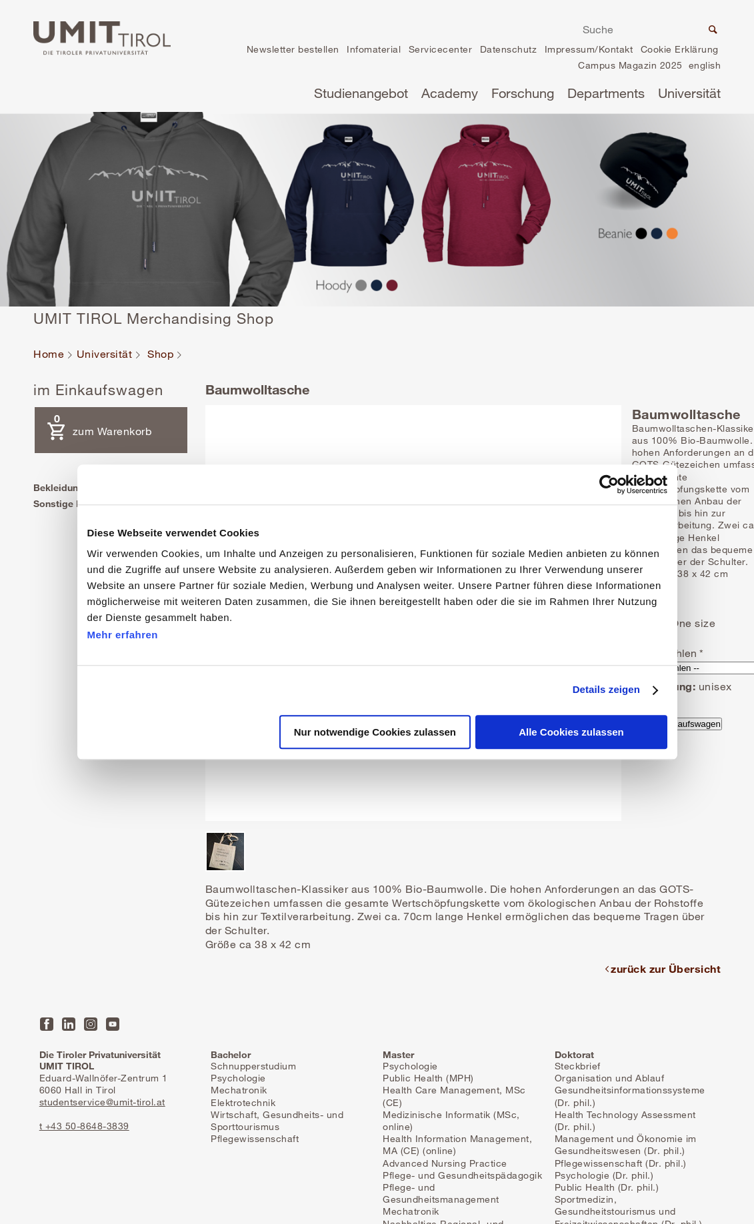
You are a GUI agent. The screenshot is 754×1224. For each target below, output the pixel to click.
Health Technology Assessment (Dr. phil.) (625, 1120)
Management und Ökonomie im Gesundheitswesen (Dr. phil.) (626, 1144)
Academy (449, 93)
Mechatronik (239, 1089)
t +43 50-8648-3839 (84, 1125)
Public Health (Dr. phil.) (607, 1187)
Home (48, 354)
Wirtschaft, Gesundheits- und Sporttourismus (277, 1120)
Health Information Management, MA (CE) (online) (457, 1144)
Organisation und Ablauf (610, 1077)
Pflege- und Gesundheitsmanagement (441, 1193)
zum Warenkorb (96, 425)
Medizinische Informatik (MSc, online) (451, 1120)
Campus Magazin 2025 (630, 65)
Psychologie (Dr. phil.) (604, 1175)
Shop (160, 354)
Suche (711, 31)
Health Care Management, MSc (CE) (454, 1095)
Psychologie (238, 1077)
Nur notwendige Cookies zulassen (375, 732)
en (704, 67)
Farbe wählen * (667, 653)
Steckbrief (578, 1065)
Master (398, 1054)
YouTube (112, 1024)
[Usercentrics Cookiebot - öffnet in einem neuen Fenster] (609, 484)
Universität (689, 93)
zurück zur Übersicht (666, 968)
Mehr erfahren (123, 634)
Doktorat (574, 1054)
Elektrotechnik (243, 1102)
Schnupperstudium (253, 1065)
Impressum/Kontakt (589, 49)
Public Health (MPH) (428, 1077)
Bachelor (231, 1054)
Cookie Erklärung (680, 49)
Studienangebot (361, 93)
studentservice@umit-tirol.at (102, 1101)
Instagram (90, 1024)
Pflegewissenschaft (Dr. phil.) (621, 1163)
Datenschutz (508, 49)
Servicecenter (441, 49)
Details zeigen (606, 690)
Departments (606, 93)
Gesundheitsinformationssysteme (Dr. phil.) (630, 1095)
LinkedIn (68, 1024)
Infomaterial (374, 49)
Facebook (46, 1024)
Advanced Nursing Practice (445, 1163)
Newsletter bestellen (293, 49)
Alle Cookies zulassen (571, 732)
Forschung (522, 93)
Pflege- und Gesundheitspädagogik (462, 1175)
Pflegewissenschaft (255, 1138)
